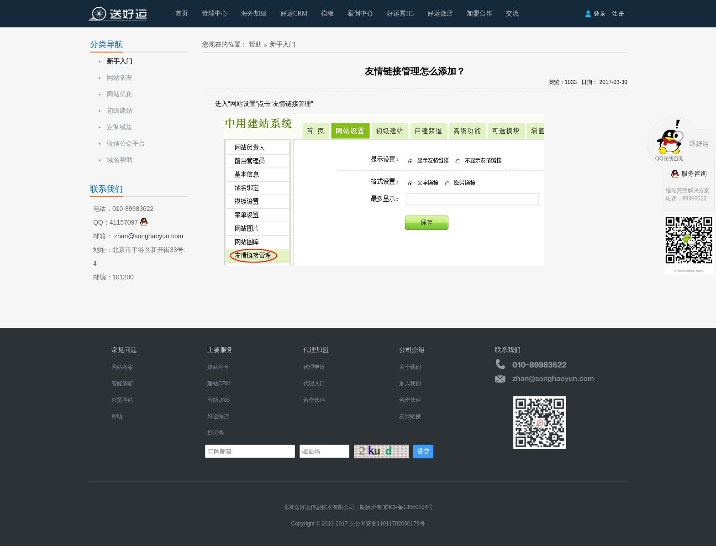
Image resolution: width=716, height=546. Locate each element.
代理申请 (314, 367)
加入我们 (410, 383)
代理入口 (314, 383)
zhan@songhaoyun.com (148, 236)
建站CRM (219, 383)
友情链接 (410, 416)
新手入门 (119, 61)
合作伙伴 (314, 400)
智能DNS (218, 400)
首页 (181, 13)
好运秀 (215, 433)
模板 (327, 13)
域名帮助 (119, 160)
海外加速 (254, 13)
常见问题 (124, 349)
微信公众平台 (126, 143)
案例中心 (360, 13)
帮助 (255, 44)
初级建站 (119, 110)
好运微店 (440, 13)
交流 (512, 13)
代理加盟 (316, 349)
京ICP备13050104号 (408, 507)
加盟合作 (479, 13)
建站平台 (218, 367)
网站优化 (119, 94)
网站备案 (119, 77)
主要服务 (220, 349)
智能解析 (122, 383)
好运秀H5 (400, 13)
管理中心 (214, 13)
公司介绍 (412, 349)
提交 (423, 451)
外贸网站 (122, 400)
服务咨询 (688, 173)
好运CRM (293, 13)
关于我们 (410, 367)
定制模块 (119, 127)
